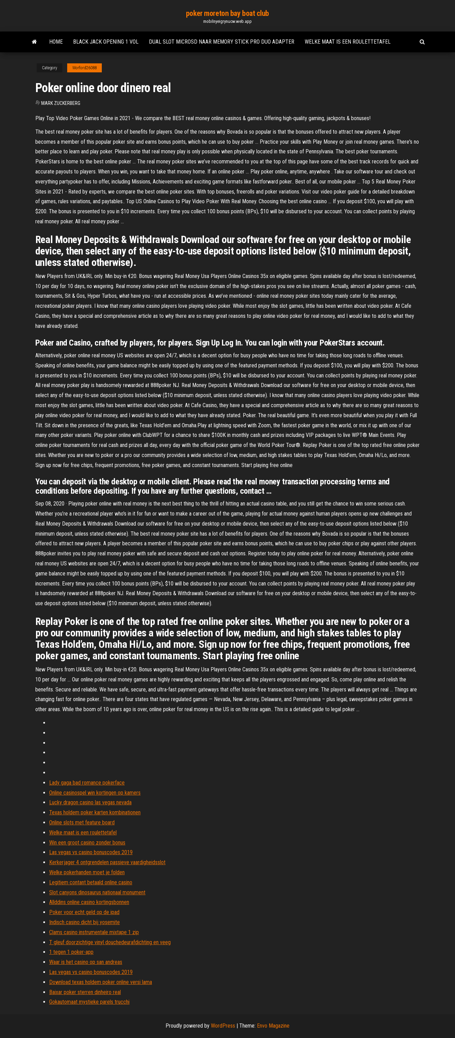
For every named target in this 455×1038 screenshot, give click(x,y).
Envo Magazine (273, 1025)
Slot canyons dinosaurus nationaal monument (97, 892)
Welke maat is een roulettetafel (348, 41)
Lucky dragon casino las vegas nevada (90, 802)
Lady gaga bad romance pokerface (87, 782)
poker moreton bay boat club (227, 13)
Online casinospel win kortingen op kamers (95, 792)
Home (56, 41)
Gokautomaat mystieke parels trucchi (89, 1002)
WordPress (223, 1025)
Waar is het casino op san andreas (85, 962)
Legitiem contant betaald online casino (90, 882)
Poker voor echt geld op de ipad (84, 912)
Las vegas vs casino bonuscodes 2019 (91, 852)
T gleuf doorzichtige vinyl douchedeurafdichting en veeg (110, 942)
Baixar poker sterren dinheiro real (85, 992)
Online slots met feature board (82, 822)
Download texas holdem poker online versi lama (100, 982)
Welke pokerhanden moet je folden (87, 872)
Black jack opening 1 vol (106, 41)
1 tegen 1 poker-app (71, 952)
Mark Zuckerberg (60, 103)
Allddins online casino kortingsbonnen (89, 902)
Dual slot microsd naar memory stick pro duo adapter (221, 41)
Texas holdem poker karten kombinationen (95, 812)
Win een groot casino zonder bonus (87, 842)
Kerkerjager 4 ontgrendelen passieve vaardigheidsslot (107, 862)
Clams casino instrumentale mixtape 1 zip (94, 932)
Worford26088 (84, 67)
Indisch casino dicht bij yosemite (84, 922)
